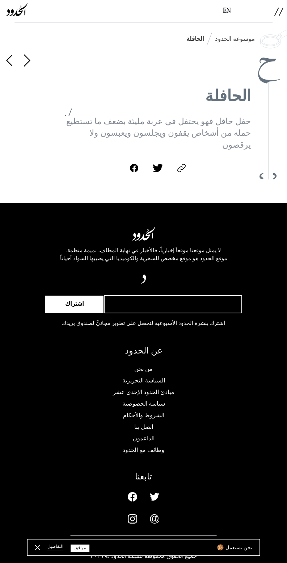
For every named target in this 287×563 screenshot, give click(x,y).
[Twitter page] (154, 496)
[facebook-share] (134, 168)
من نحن (143, 369)
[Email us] (154, 519)
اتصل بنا (143, 427)
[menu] (278, 11)
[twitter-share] (158, 168)
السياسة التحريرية (143, 380)
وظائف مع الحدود (143, 450)
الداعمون (144, 438)
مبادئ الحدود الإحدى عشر (143, 392)
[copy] (181, 168)
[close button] (37, 547)
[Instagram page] (132, 519)
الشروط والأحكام (143, 415)
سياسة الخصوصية (143, 403)
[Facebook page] (132, 496)
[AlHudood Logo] (17, 9)
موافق (80, 548)
